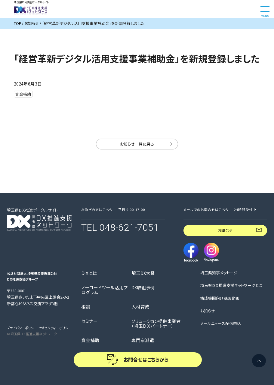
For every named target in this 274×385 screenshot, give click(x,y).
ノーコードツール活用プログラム (104, 290)
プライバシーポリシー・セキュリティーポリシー (39, 327)
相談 (85, 306)
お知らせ (207, 311)
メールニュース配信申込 (220, 323)
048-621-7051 (129, 227)
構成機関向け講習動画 (219, 298)
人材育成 (140, 306)
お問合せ (225, 230)
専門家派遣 (142, 340)
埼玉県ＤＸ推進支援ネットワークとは (231, 285)
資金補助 (90, 340)
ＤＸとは (89, 273)
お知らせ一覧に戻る (137, 144)
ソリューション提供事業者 (156, 323)
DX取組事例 (143, 287)
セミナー (89, 321)
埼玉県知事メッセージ (219, 273)
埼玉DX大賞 (143, 273)
